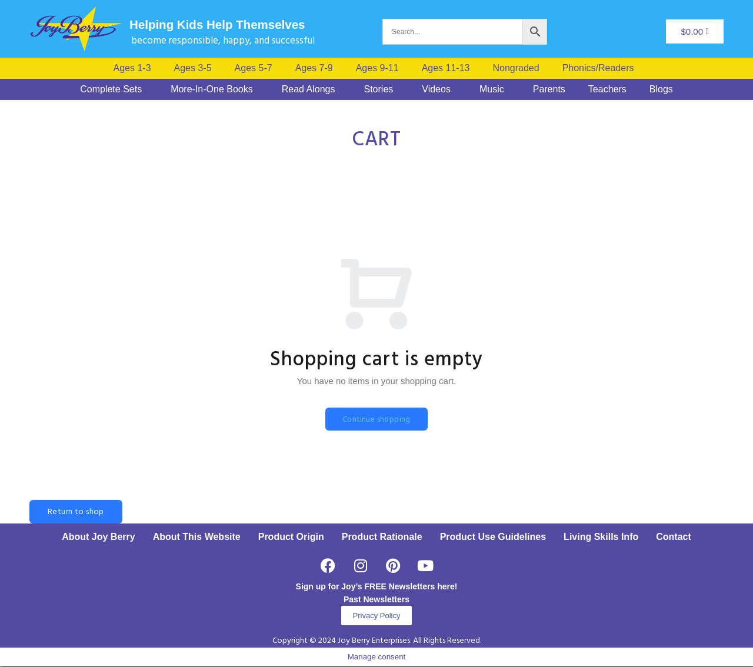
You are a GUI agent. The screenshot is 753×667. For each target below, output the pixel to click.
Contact (673, 537)
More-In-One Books (212, 89)
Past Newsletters (376, 600)
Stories (378, 89)
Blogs (661, 89)
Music (491, 89)
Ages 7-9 (314, 68)
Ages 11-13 (446, 68)
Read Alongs (308, 89)
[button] (601, 68)
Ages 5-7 (253, 68)
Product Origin (291, 537)
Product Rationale (382, 537)
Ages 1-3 (132, 68)
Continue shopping (376, 419)
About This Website (197, 537)
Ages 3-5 (193, 68)
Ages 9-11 (377, 68)
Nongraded (515, 68)
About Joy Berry (98, 537)
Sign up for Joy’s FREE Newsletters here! (377, 587)
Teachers (607, 89)
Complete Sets (111, 89)
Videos (436, 89)
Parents (549, 89)
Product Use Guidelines (493, 537)
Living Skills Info (601, 537)
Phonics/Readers (598, 68)
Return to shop (76, 512)
